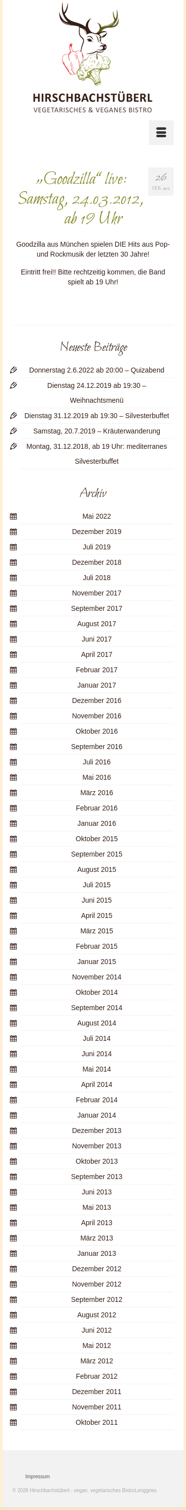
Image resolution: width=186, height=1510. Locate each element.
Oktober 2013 (97, 1161)
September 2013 (97, 1177)
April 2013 (96, 1223)
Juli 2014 (97, 1038)
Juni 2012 (97, 1330)
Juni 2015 (97, 900)
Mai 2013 (96, 1207)
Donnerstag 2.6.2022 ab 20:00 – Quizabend (96, 370)
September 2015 (97, 854)
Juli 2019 (97, 547)
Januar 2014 (96, 1115)
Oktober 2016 (97, 731)
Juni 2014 (97, 1054)
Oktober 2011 (97, 1422)
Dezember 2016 (97, 700)
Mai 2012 (96, 1345)
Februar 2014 (97, 1100)
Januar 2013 (96, 1253)
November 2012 (97, 1284)
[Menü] (161, 132)
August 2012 (97, 1315)
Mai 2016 (96, 777)
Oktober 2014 (97, 992)
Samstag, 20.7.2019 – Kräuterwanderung (96, 431)
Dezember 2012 (97, 1269)
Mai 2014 (96, 1069)
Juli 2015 (97, 885)
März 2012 (96, 1361)
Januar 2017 (96, 685)
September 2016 (97, 747)
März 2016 (96, 793)
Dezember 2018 (97, 562)
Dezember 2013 (97, 1130)
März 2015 (96, 931)
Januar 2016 (96, 823)
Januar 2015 (96, 962)
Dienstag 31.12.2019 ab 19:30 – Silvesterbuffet (96, 416)
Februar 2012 (97, 1376)
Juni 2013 (97, 1192)
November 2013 (97, 1146)
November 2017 (97, 593)
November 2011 (97, 1407)
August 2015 (97, 869)
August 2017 (97, 624)
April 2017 (96, 654)
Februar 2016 (97, 808)
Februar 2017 (97, 670)
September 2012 (97, 1299)
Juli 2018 (97, 578)
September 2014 (97, 1008)
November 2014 (97, 977)
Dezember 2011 (97, 1392)
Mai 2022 (96, 516)
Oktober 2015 (97, 839)
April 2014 (96, 1084)
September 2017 (97, 608)
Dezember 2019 (97, 532)
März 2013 (96, 1238)
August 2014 (97, 1023)
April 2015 (96, 915)
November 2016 (97, 716)
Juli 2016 (97, 762)
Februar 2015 (97, 946)
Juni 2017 (97, 639)
